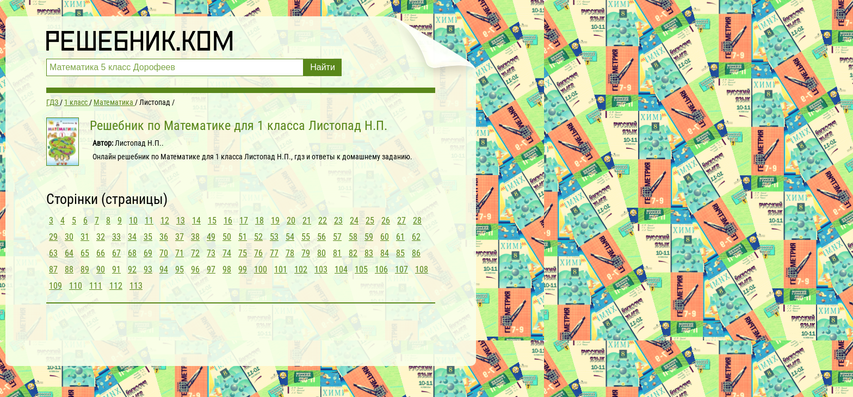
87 (53, 269)
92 (132, 269)
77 (274, 253)
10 (133, 220)
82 (353, 253)
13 (180, 220)
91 (116, 269)
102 (300, 269)
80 (321, 253)
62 (416, 237)
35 (148, 237)
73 (211, 253)
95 (179, 269)
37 (179, 237)
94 (163, 269)
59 (368, 237)
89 (85, 269)
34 (132, 237)
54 (290, 237)
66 (100, 253)
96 (195, 269)
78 (290, 253)
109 (55, 286)
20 (291, 220)
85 (400, 253)
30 (69, 237)
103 (320, 269)
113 (136, 286)
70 (163, 253)
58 (353, 237)
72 (195, 253)
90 (100, 269)
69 (148, 253)
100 (260, 269)
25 (370, 220)
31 (85, 237)
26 (385, 220)
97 (211, 269)
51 (242, 237)
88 (69, 269)
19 (275, 220)
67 (116, 253)
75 (242, 253)
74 (226, 253)
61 (400, 237)
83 (368, 253)
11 (149, 220)
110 (75, 286)
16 (228, 220)
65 (85, 253)
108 (421, 269)
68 (132, 253)
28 (417, 220)
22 (322, 220)
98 (226, 269)
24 (354, 220)
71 (179, 253)
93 (148, 269)
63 (53, 253)
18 (259, 220)
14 (196, 220)
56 (321, 237)
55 (305, 237)
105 (361, 269)
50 (226, 237)
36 (163, 237)
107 (401, 269)
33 (116, 237)
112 (115, 286)
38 (195, 237)
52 (258, 237)
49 (211, 237)
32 (100, 237)
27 (401, 220)
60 (384, 237)
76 (258, 253)
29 (53, 237)
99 (242, 269)
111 (95, 286)
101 (280, 269)
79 (305, 253)
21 (306, 220)
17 (243, 220)
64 (69, 253)
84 (384, 253)
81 (337, 253)
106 (381, 269)
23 (338, 220)
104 (341, 269)
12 (164, 220)
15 (212, 220)
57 (337, 237)
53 (274, 237)
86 (416, 253)
